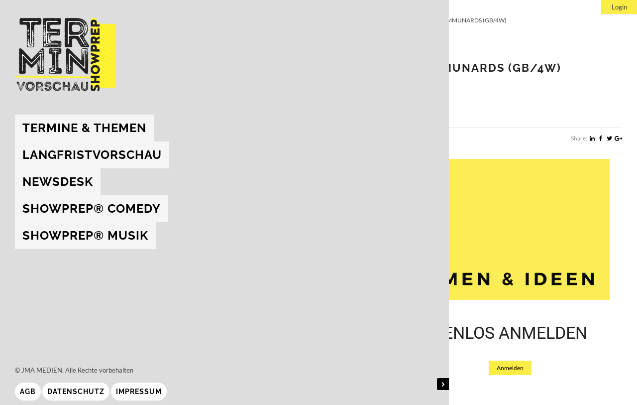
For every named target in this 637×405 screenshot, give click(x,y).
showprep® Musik (85, 235)
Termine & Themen (84, 128)
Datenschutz (76, 392)
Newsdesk (57, 181)
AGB (28, 392)
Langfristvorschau (92, 154)
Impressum (139, 392)
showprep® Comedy (91, 208)
